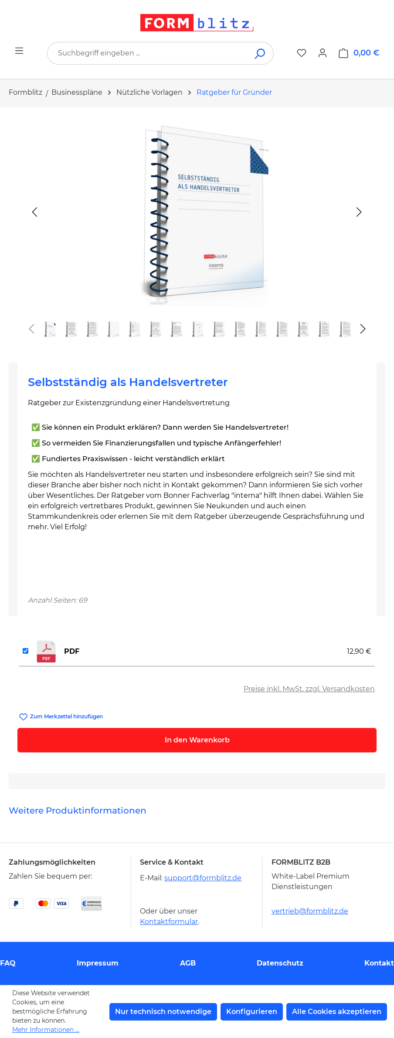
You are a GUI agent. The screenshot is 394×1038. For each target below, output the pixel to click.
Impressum (98, 963)
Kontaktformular (169, 921)
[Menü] (19, 50)
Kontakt (379, 963)
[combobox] (147, 53)
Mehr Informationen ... (45, 1030)
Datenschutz (280, 963)
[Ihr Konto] (322, 53)
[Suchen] (260, 53)
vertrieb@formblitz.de (310, 911)
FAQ (8, 963)
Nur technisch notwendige (163, 1011)
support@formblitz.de (202, 878)
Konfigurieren (251, 1011)
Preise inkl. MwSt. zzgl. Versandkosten (309, 689)
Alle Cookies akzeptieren (336, 1011)
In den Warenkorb (197, 740)
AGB (188, 963)
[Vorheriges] (34, 211)
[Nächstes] (359, 211)
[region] (197, 231)
